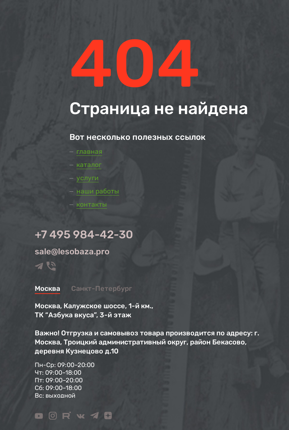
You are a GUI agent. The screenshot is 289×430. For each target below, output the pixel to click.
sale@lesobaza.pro (72, 251)
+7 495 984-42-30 (84, 234)
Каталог (88, 165)
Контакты (91, 204)
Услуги (87, 178)
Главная (89, 152)
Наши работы (97, 191)
